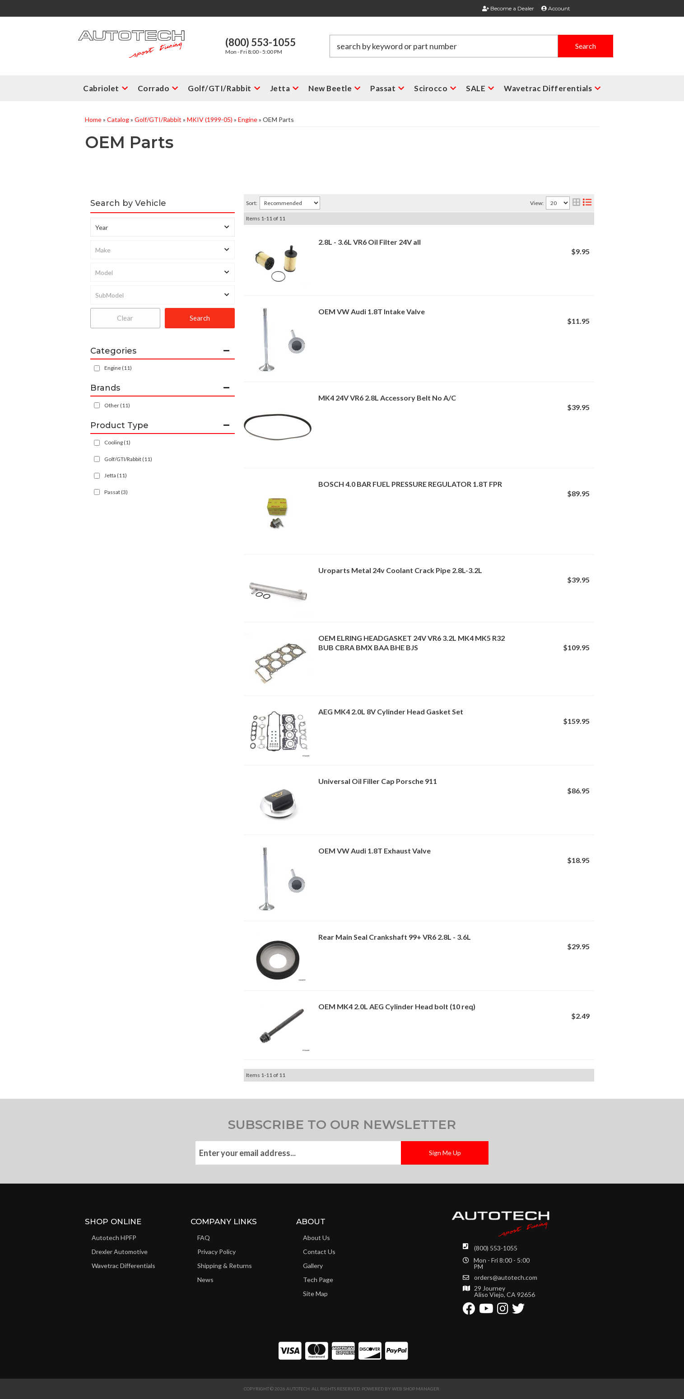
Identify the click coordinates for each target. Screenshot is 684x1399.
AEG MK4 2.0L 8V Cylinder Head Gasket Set (390, 711)
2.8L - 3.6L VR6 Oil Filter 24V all (369, 242)
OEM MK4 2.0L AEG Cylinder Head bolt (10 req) (396, 1006)
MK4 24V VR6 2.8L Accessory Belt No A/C (387, 397)
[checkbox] (97, 405)
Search (200, 318)
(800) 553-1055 (495, 1248)
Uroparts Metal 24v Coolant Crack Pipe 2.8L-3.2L (400, 570)
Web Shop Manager (415, 1388)
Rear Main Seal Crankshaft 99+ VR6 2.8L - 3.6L (394, 937)
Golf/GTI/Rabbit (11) (128, 459)
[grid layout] (576, 203)
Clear (125, 318)
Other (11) (117, 405)
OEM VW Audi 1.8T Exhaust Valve (374, 850)
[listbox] (162, 227)
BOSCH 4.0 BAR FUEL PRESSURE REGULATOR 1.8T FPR (410, 484)
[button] (471, 46)
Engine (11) (118, 367)
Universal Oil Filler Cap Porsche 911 (377, 781)
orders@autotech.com (505, 1277)
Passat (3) (116, 492)
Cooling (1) (117, 442)
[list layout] (587, 203)
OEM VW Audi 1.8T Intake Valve (371, 311)
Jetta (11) (115, 475)
